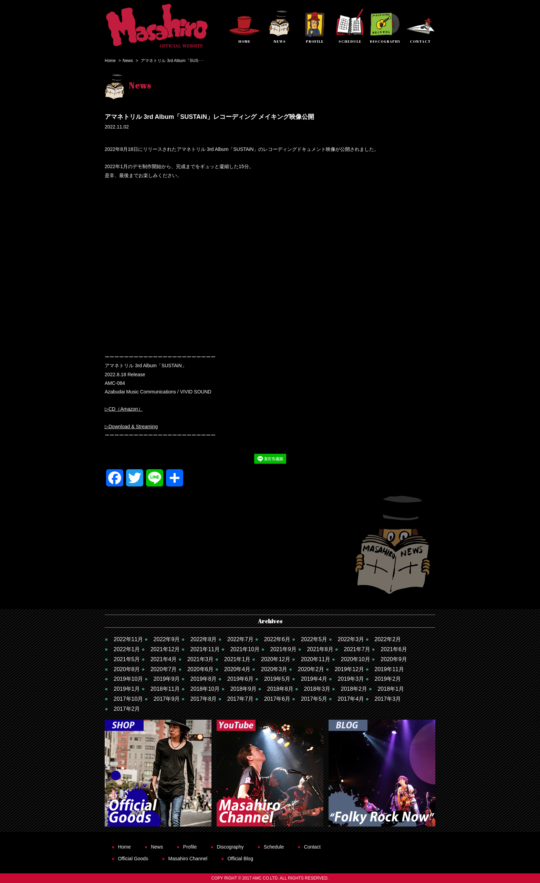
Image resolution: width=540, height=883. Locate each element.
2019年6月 (240, 679)
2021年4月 (163, 659)
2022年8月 (203, 639)
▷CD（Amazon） (124, 409)
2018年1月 (390, 689)
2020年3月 (274, 669)
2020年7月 (163, 669)
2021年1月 (237, 659)
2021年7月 (357, 649)
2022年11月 (128, 639)
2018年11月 (165, 689)
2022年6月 (277, 639)
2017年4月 (351, 699)
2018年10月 (205, 689)
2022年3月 (351, 639)
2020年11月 (315, 659)
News (128, 60)
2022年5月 (314, 639)
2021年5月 (127, 659)
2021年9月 (283, 649)
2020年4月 (237, 669)
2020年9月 (394, 659)
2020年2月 (311, 669)
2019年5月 (277, 679)
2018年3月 (317, 689)
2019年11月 (389, 669)
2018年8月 (280, 689)
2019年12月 (349, 669)
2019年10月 (128, 679)
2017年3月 (388, 699)
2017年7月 (240, 699)
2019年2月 (388, 679)
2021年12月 (165, 649)
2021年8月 (320, 649)
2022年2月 (388, 639)
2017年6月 (277, 699)
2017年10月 (128, 699)
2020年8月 (127, 669)
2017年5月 (314, 699)
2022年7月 (240, 639)
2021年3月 (200, 659)
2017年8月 (203, 699)
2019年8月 (203, 679)
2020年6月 (200, 669)
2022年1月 (127, 649)
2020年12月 (275, 659)
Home (110, 60)
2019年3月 (351, 679)
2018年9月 (243, 689)
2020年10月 (355, 659)
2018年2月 (354, 689)
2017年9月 (167, 699)
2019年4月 (314, 679)
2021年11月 (205, 649)
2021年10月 (245, 649)
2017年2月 (127, 709)
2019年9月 (167, 679)
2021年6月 (394, 649)
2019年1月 (127, 689)
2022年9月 (167, 639)
